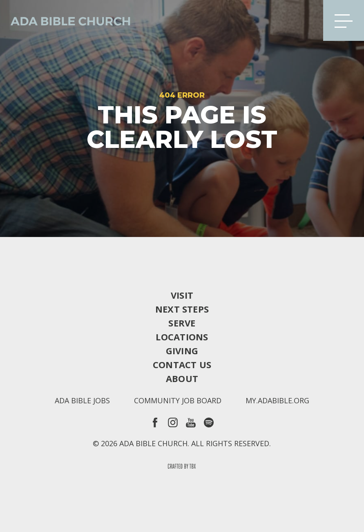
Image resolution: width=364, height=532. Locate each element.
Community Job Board (177, 400)
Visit (182, 295)
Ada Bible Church (65, 20)
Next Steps (182, 309)
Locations (182, 337)
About (182, 378)
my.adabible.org (277, 400)
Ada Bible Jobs (82, 400)
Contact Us (182, 364)
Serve (181, 323)
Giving (182, 350)
